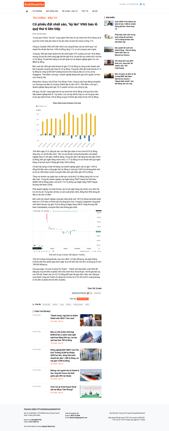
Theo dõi (73, 299)
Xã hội (95, 11)
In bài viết (97, 293)
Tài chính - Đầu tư (69, 11)
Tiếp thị (84, 11)
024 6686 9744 (36, 420)
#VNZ (87, 304)
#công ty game (78, 304)
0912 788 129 (34, 422)
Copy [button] (89, 293)
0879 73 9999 (75, 415)
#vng (61, 304)
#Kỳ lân (68, 304)
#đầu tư (55, 304)
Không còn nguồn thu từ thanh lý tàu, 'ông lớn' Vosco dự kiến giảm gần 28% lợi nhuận (64, 373)
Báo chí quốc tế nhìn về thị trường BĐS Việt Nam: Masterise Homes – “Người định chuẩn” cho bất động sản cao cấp (125, 79)
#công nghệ (46, 304)
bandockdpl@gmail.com (78, 417)
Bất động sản (52, 11)
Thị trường (37, 11)
